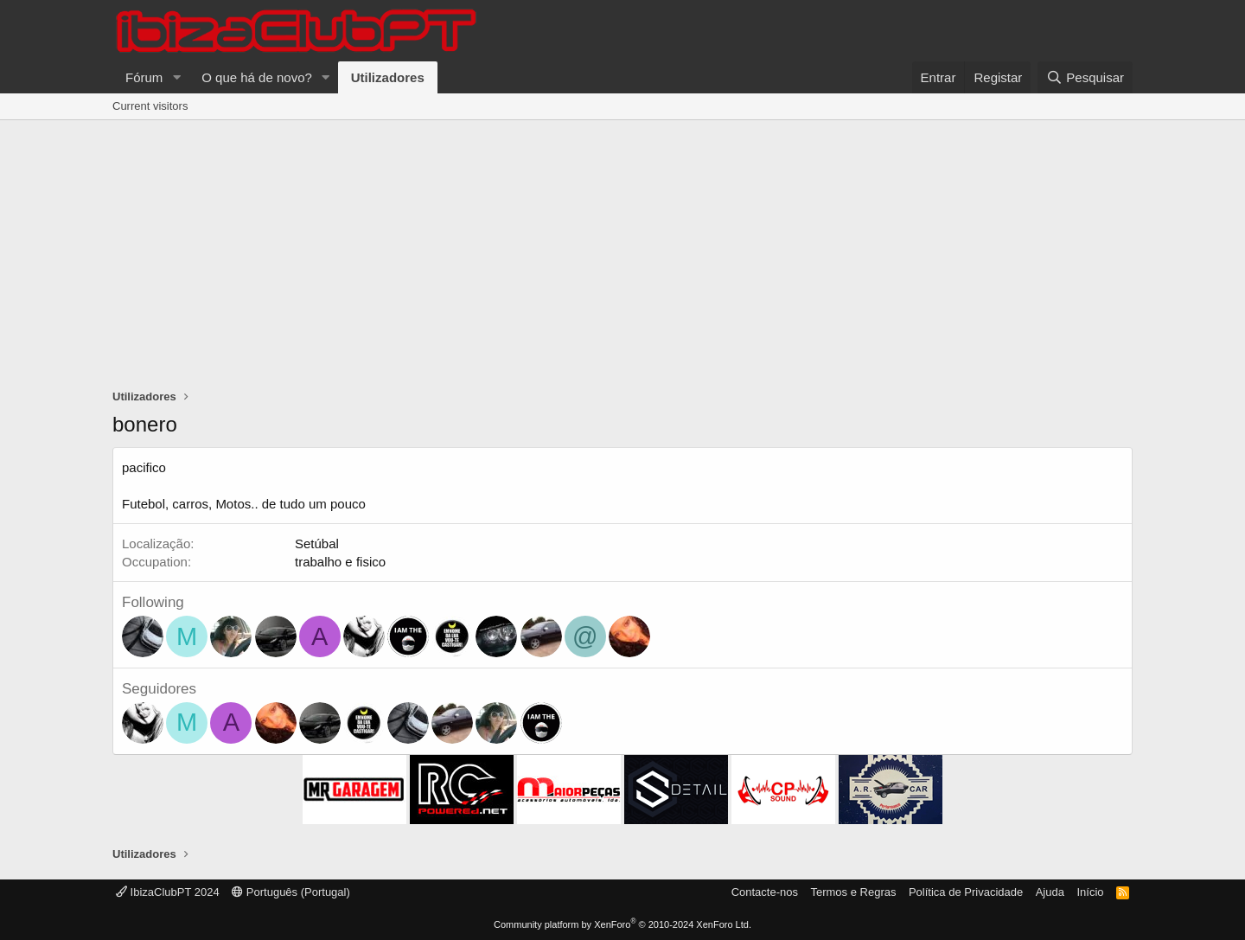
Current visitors (150, 105)
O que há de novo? (256, 77)
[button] (176, 77)
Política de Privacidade (966, 892)
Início (1089, 892)
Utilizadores (388, 77)
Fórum (144, 77)
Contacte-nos (764, 892)
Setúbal (317, 543)
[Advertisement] (622, 250)
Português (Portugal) (291, 892)
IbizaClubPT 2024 (168, 892)
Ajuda (1050, 892)
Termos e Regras (853, 892)
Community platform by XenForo (622, 924)
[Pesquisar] (1085, 77)
